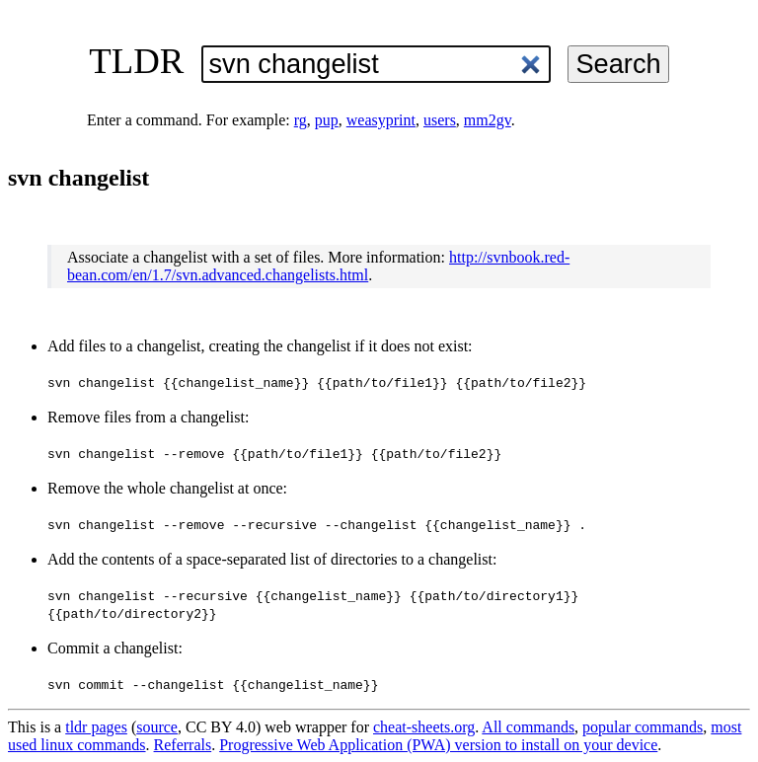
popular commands (642, 727)
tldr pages (96, 727)
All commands (528, 727)
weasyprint (381, 120)
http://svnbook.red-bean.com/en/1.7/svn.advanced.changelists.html (318, 266)
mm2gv (487, 120)
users (439, 120)
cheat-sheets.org (424, 727)
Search (617, 63)
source (157, 727)
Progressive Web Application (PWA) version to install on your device (438, 744)
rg (300, 120)
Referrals (183, 744)
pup (327, 120)
